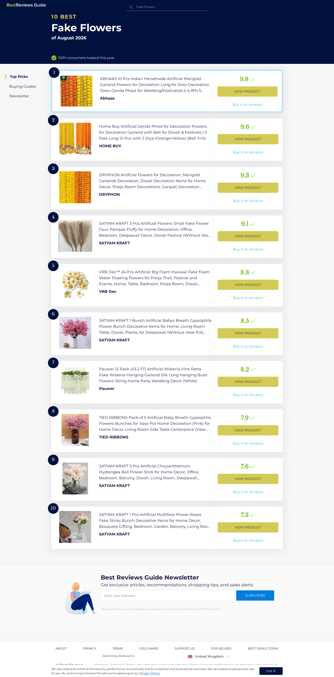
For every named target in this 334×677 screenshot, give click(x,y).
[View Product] (167, 91)
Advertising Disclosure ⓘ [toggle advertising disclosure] (119, 655)
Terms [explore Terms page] (117, 648)
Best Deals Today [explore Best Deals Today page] (263, 648)
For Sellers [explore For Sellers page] (221, 648)
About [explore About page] (61, 648)
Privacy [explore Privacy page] (89, 648)
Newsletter (19, 96)
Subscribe (255, 595)
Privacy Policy (149, 673)
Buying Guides (22, 86)
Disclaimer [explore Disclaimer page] (148, 648)
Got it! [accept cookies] (271, 671)
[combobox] (167, 7)
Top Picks (19, 76)
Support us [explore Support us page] (185, 648)
